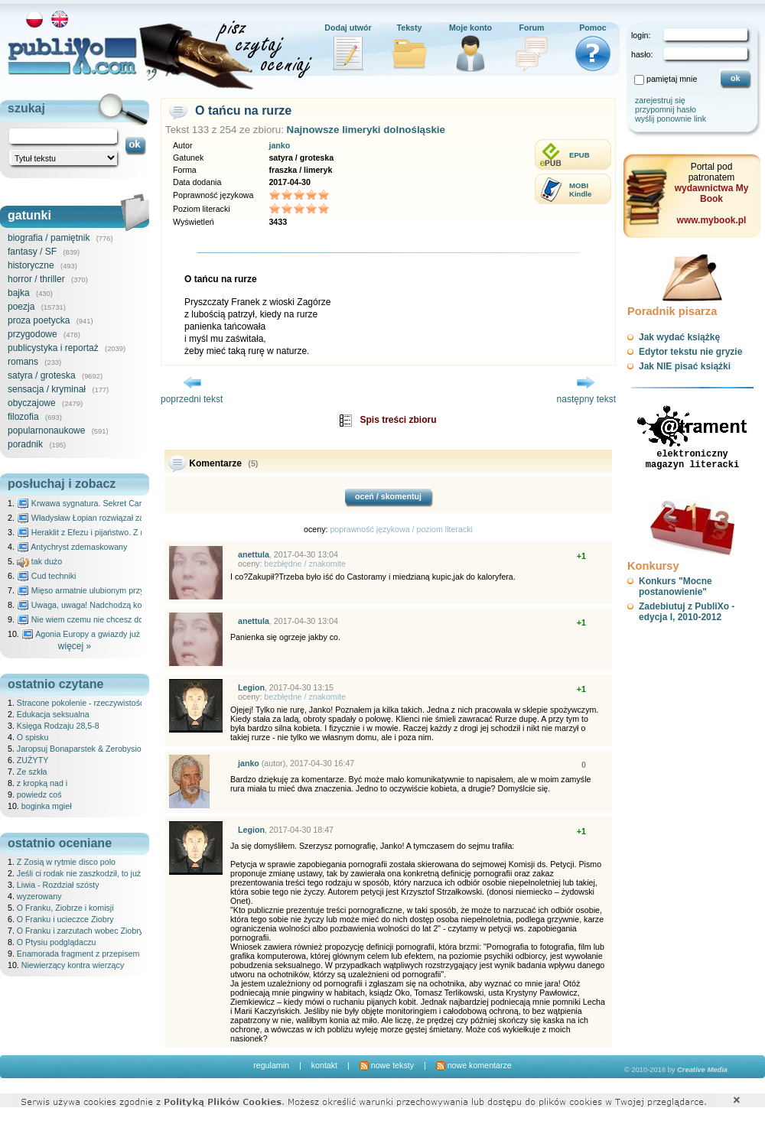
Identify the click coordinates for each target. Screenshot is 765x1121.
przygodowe (32, 334)
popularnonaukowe (46, 430)
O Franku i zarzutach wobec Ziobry (80, 930)
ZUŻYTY (32, 760)
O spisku (32, 737)
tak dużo (39, 561)
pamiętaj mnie (671, 78)
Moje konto (470, 27)
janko (279, 145)
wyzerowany (39, 896)
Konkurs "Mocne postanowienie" (675, 586)
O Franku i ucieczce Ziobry (65, 919)
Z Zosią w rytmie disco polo (66, 861)
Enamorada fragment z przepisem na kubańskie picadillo (119, 953)
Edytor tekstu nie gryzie (690, 351)
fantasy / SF (32, 251)
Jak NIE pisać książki (685, 366)
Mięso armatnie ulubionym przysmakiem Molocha (113, 590)
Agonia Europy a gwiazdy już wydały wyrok (106, 633)
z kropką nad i (42, 783)
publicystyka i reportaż (53, 348)
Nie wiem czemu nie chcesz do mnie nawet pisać (113, 619)
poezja (21, 306)
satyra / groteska (42, 375)
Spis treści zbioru (398, 419)
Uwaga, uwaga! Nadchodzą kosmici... (92, 604)
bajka (19, 293)
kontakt (324, 1065)
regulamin (271, 1065)
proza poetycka (39, 320)
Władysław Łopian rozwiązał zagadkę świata (104, 517)
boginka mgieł (46, 806)
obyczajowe (32, 403)
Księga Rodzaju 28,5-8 (58, 725)
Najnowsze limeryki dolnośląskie (366, 129)
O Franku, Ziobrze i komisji (65, 907)
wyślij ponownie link (670, 118)
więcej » (74, 646)
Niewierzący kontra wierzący (72, 965)
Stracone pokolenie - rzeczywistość (80, 702)
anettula (253, 554)
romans (23, 361)
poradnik (25, 444)
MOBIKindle (580, 189)
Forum (531, 27)
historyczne (31, 265)
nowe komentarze (474, 1065)
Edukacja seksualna (53, 714)
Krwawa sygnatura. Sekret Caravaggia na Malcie (112, 503)
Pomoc (593, 27)
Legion (251, 687)
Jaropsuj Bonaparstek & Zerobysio (79, 748)
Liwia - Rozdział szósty (58, 884)
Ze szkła (32, 771)
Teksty (409, 27)
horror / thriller (36, 279)
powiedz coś (39, 794)
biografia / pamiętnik (49, 237)
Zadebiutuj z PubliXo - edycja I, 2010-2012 (686, 611)
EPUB (579, 155)
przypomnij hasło (665, 109)
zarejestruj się (660, 100)
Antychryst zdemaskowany (72, 546)
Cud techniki (46, 575)
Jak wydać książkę (679, 337)
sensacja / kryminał (47, 389)
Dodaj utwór (348, 27)
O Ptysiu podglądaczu (56, 942)
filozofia (23, 416)
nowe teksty (387, 1065)
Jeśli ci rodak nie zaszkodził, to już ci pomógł (97, 873)
